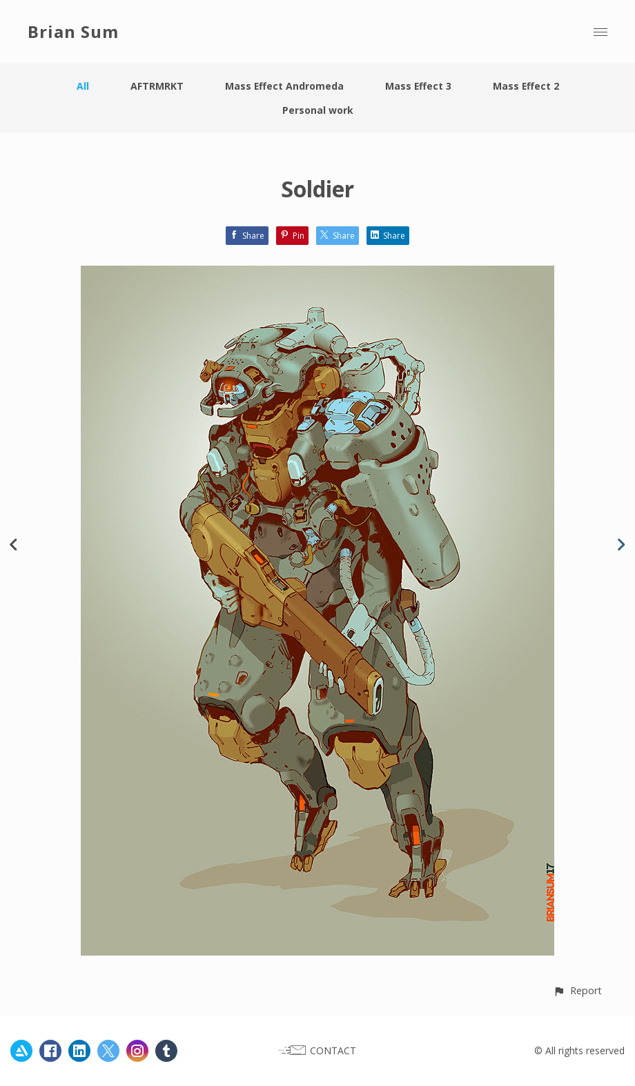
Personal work (317, 110)
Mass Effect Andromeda (283, 85)
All (81, 85)
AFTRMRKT (155, 85)
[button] (577, 990)
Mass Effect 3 (417, 85)
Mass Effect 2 (526, 85)
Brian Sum (73, 31)
